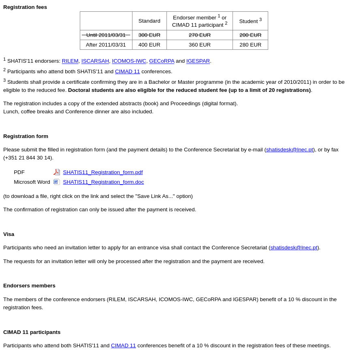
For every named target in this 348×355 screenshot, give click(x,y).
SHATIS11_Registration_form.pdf (103, 172)
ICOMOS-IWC (129, 61)
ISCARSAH (95, 61)
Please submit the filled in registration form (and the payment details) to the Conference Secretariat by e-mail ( (134, 150)
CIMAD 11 (127, 71)
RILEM (70, 61)
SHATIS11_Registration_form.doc (103, 182)
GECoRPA (161, 61)
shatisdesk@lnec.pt (289, 150)
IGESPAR (198, 61)
